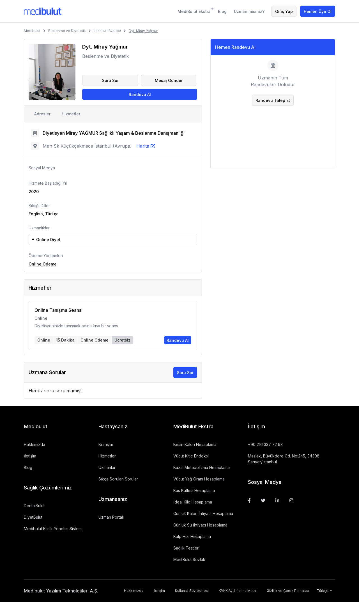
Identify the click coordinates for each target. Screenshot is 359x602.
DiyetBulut (33, 517)
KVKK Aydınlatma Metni (238, 591)
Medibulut (32, 31)
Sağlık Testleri (186, 548)
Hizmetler (71, 113)
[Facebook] (249, 500)
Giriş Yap (284, 11)
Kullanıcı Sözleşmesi (192, 591)
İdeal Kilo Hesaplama (192, 502)
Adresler (42, 113)
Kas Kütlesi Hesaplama (194, 490)
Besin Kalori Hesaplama (195, 444)
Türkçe (323, 591)
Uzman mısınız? (249, 11)
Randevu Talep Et (273, 100)
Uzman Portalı (111, 517)
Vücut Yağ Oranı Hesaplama (199, 479)
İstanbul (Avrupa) (107, 31)
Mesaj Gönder (169, 80)
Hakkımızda (34, 444)
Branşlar (105, 444)
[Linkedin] (277, 500)
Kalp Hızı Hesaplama (192, 536)
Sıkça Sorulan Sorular (118, 479)
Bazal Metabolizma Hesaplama (201, 467)
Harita (142, 146)
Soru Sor (110, 80)
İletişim (30, 456)
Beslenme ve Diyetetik (67, 31)
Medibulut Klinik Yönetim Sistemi (53, 528)
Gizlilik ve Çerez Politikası (288, 591)
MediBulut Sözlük (189, 559)
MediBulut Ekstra (194, 10)
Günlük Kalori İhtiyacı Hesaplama (203, 513)
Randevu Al (140, 94)
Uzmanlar (107, 467)
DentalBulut (34, 505)
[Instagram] (291, 500)
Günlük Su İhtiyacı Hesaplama (200, 525)
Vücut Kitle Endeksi (191, 456)
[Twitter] (263, 500)
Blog (222, 11)
